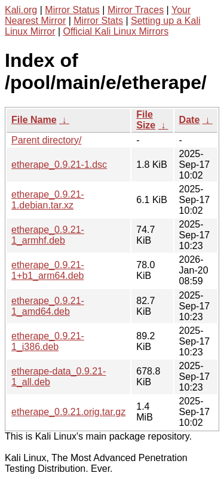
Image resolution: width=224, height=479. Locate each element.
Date (189, 120)
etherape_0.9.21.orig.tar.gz (68, 412)
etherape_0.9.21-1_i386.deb (47, 341)
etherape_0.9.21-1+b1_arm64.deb (47, 270)
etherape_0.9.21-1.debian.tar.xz (47, 199)
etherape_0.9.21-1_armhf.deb (47, 235)
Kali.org (21, 10)
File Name (34, 120)
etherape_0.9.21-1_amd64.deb (47, 306)
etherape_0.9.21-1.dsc (59, 164)
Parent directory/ (46, 140)
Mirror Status (72, 10)
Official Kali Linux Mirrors (116, 31)
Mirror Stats (98, 21)
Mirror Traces (136, 10)
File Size (145, 119)
